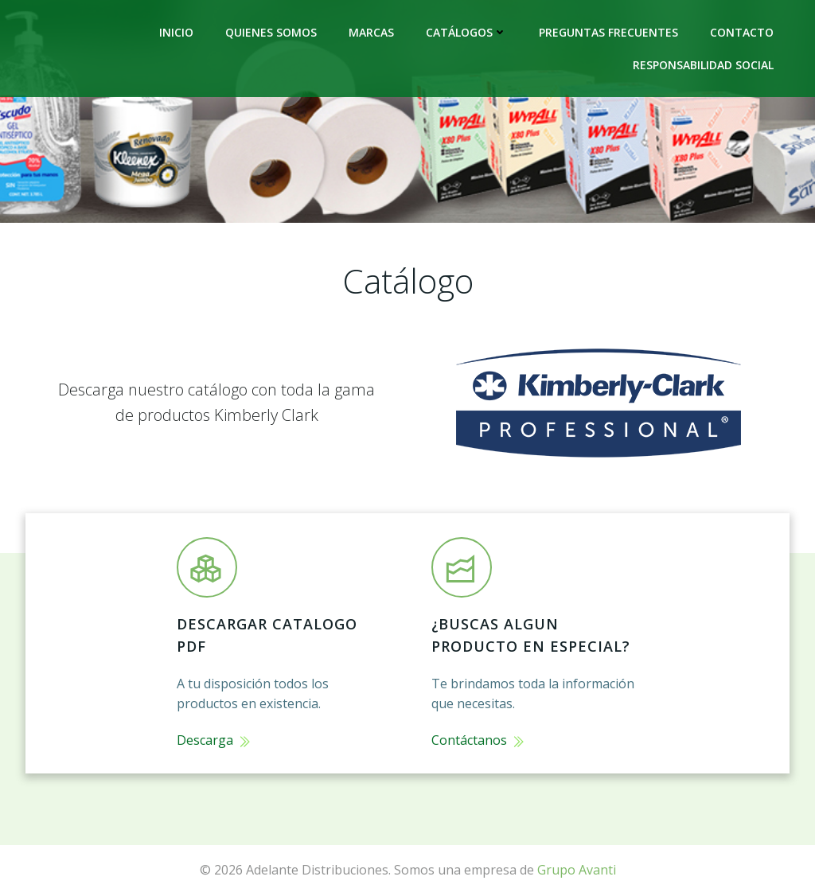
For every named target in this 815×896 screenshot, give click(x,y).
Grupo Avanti (576, 869)
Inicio (176, 32)
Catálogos (466, 32)
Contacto (742, 32)
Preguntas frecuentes (608, 32)
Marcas (371, 32)
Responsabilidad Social (703, 64)
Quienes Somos (271, 32)
